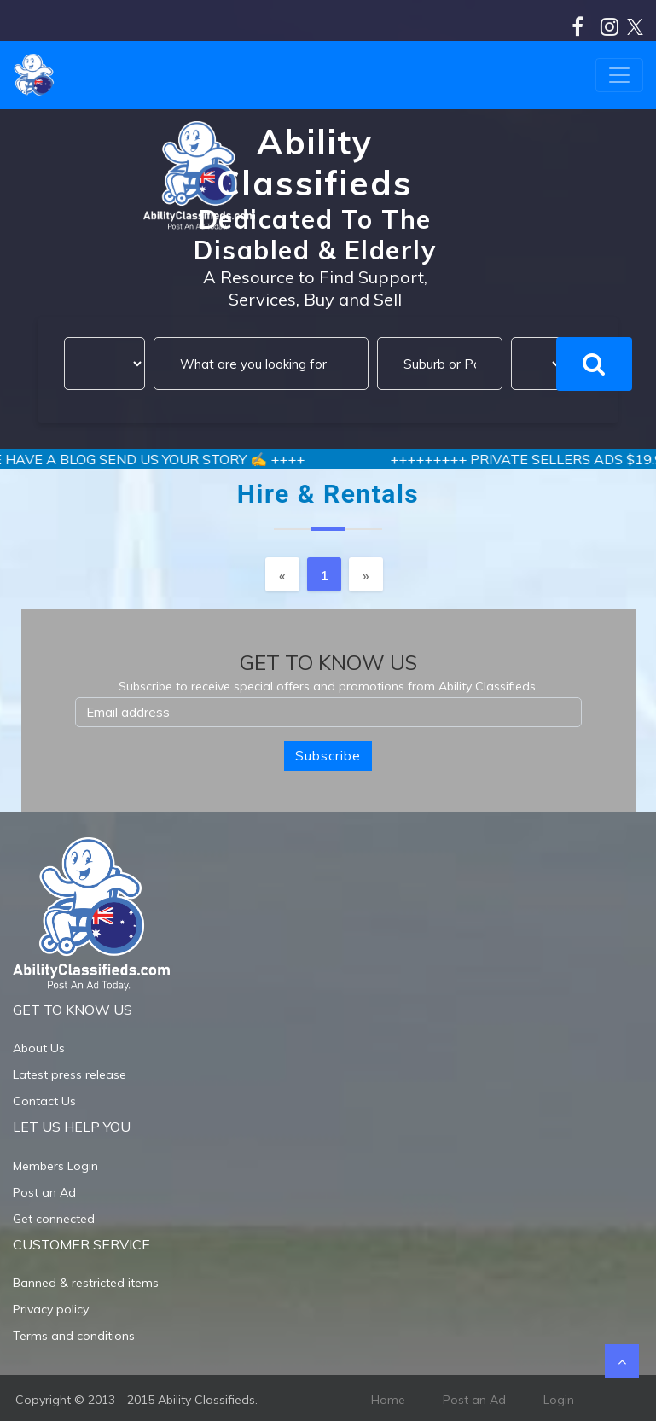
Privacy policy (51, 1309)
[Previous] (282, 574)
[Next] (366, 574)
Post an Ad (44, 1192)
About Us (39, 1048)
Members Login (55, 1165)
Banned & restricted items (86, 1282)
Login (558, 1399)
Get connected (54, 1218)
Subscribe (328, 756)
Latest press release (69, 1074)
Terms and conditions (74, 1335)
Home (388, 1399)
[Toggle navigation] (619, 75)
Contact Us (44, 1101)
